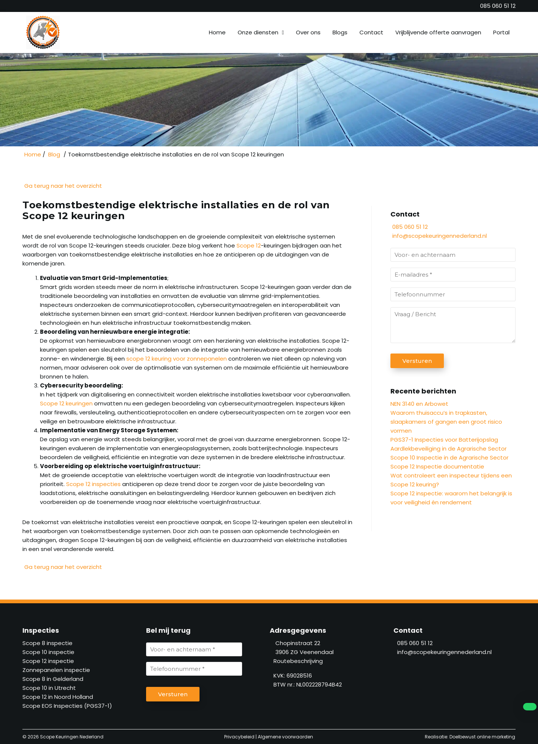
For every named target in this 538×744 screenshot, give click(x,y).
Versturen (417, 360)
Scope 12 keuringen (66, 403)
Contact (371, 32)
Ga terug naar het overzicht (62, 186)
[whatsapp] (527, 706)
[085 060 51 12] (498, 5)
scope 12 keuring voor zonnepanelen (177, 358)
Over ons (308, 32)
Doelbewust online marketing (482, 737)
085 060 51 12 (409, 227)
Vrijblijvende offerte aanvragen (438, 32)
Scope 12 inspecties (93, 484)
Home (217, 32)
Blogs (340, 32)
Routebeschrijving (296, 661)
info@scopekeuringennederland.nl (439, 236)
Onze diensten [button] (258, 32)
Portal (501, 32)
